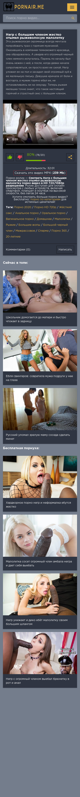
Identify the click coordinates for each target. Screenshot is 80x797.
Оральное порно (53, 213)
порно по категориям (45, 199)
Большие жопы (29, 225)
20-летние (13, 237)
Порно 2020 (22, 207)
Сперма (43, 231)
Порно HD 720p (45, 207)
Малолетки (62, 219)
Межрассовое (25, 231)
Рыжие (11, 225)
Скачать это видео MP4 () (40, 173)
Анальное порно (27, 213)
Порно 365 (59, 231)
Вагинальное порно (20, 219)
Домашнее (44, 219)
